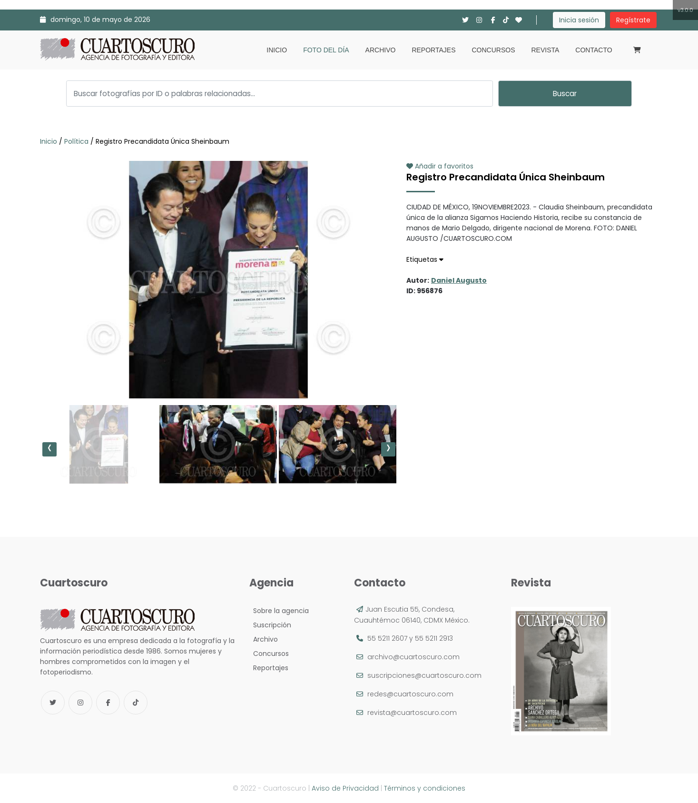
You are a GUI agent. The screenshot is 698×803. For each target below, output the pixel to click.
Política (76, 141)
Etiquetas (424, 259)
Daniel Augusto (459, 280)
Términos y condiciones (424, 788)
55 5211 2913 (434, 638)
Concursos (493, 50)
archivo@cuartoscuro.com (413, 657)
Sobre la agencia (279, 610)
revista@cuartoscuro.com (412, 712)
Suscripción (270, 625)
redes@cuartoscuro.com (410, 694)
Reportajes (433, 50)
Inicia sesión (579, 20)
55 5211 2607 (387, 638)
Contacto (593, 50)
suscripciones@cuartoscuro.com (424, 675)
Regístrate (633, 20)
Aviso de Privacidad (345, 788)
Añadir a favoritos (439, 166)
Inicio (276, 50)
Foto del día (326, 50)
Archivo (380, 50)
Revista (545, 50)
